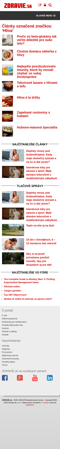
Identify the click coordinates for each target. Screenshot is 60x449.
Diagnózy (6, 349)
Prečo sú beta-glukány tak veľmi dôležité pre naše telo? (37, 40)
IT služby (44, 403)
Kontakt (5, 335)
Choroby (5, 346)
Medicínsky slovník (10, 355)
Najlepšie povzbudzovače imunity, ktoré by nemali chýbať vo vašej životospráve (36, 72)
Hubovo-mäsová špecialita (37, 127)
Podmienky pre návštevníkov (14, 322)
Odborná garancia (9, 319)
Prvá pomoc (7, 352)
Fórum (5, 365)
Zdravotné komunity (10, 359)
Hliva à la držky (28, 97)
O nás (4, 315)
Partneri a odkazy (9, 331)
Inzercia (5, 328)
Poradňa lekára (8, 362)
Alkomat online (12, 286)
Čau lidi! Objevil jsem (15, 295)
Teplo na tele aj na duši (40, 225)
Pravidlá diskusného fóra (12, 325)
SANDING (30, 405)
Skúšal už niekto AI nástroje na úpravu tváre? (28, 299)
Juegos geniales (12, 290)
